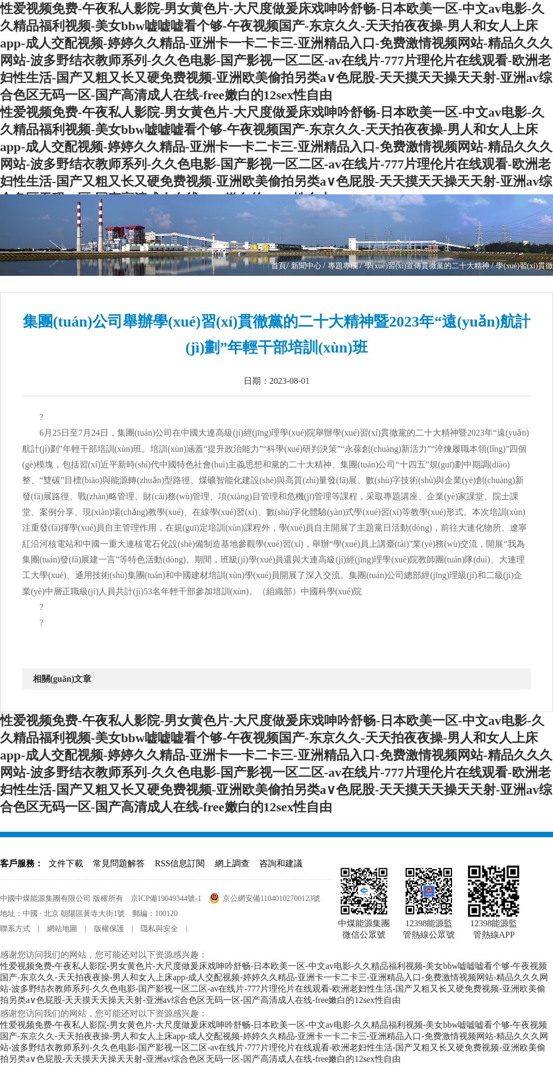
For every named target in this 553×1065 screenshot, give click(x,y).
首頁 (278, 266)
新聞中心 (307, 266)
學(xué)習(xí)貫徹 (524, 266)
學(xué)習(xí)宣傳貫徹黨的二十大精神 (428, 266)
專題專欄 (344, 266)
